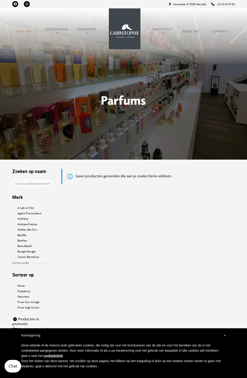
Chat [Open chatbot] (12, 366)
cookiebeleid (53, 356)
